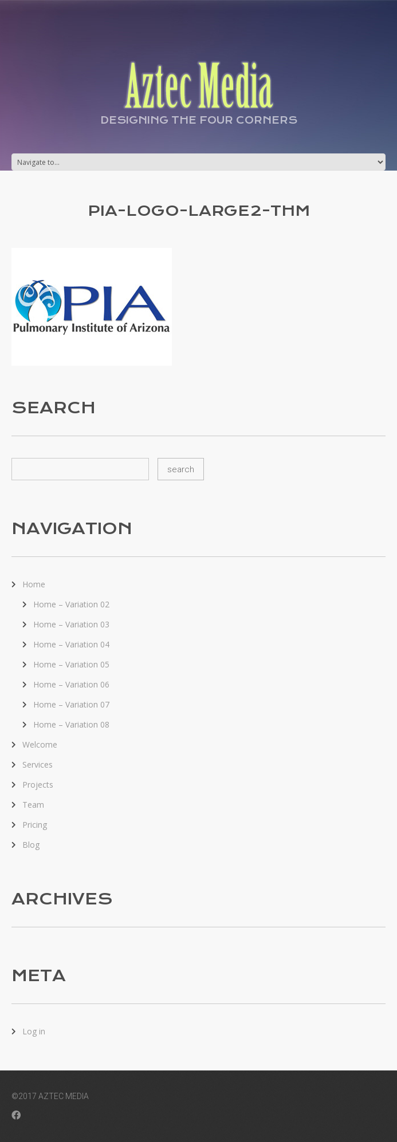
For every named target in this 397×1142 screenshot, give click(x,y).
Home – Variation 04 (71, 644)
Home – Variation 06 (71, 684)
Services (37, 764)
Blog (31, 844)
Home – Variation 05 (71, 664)
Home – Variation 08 (71, 724)
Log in (33, 1031)
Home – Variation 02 (71, 604)
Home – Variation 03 (71, 624)
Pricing (34, 824)
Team (33, 804)
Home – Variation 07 (71, 704)
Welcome (39, 744)
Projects (37, 784)
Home (33, 584)
